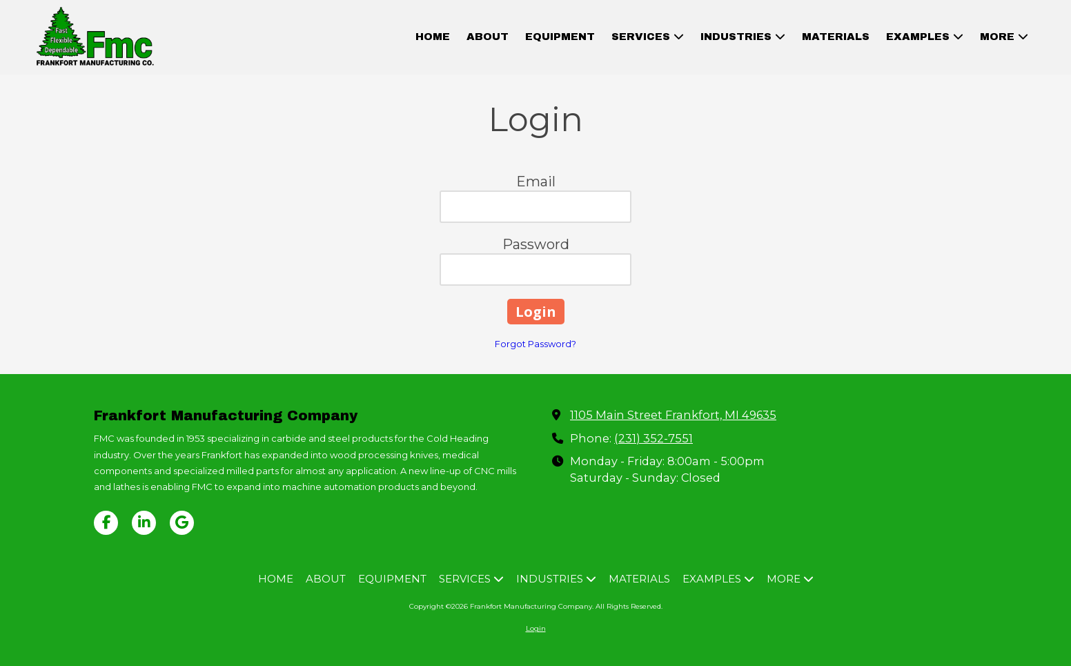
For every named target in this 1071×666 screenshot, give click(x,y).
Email (536, 181)
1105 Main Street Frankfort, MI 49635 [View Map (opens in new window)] (673, 415)
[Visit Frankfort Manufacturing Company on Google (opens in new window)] (182, 523)
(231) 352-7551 (653, 438)
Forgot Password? (535, 343)
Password (535, 244)
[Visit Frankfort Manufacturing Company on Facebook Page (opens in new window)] (106, 523)
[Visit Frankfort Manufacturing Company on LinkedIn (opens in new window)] (144, 523)
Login (536, 628)
